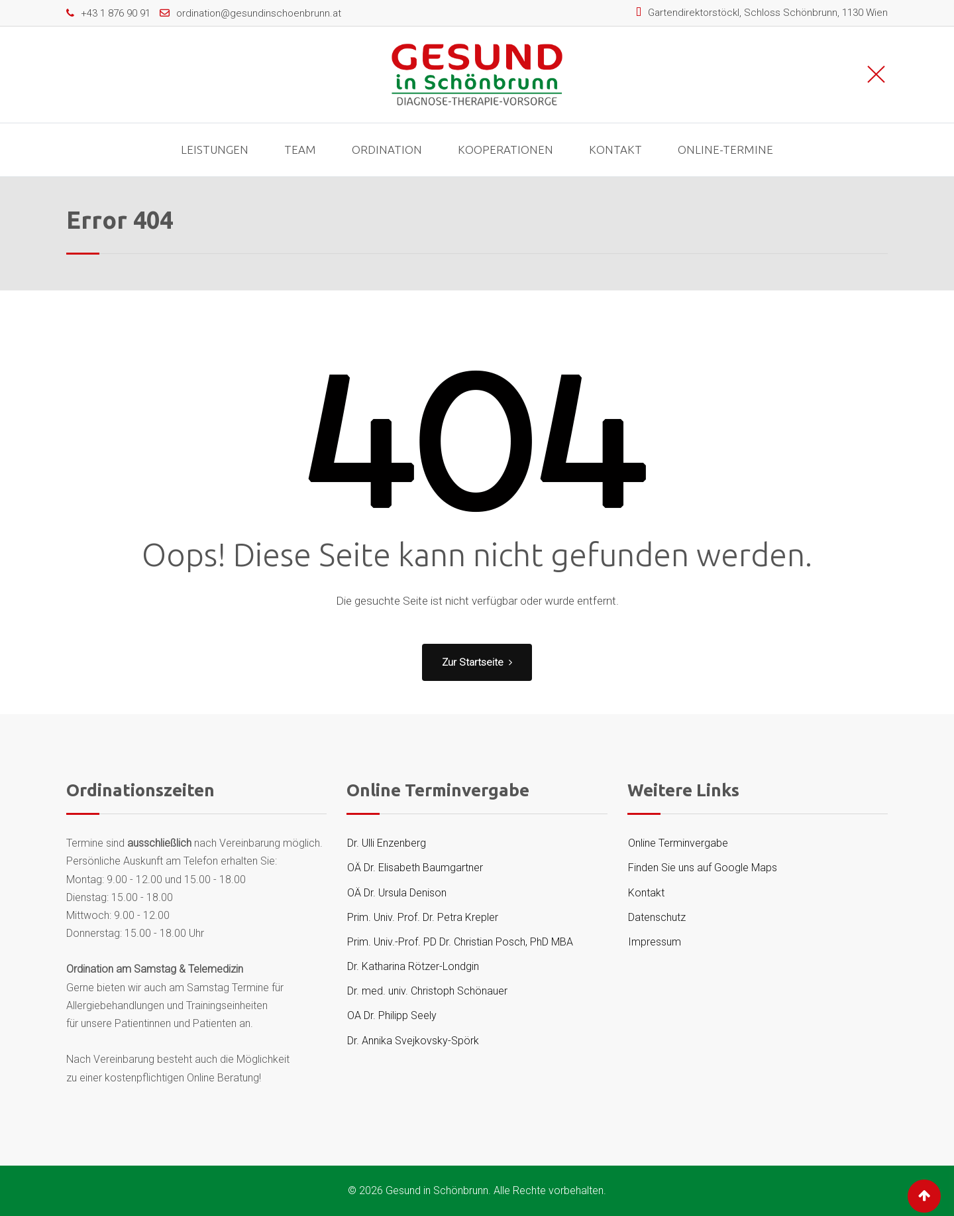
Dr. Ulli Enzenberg (386, 843)
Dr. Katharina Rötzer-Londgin (413, 966)
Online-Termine (725, 149)
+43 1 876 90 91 (115, 13)
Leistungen (214, 149)
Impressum (654, 942)
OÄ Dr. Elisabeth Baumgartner (415, 867)
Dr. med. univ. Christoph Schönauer (427, 991)
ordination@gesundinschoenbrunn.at (258, 13)
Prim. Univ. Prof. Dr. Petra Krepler (422, 917)
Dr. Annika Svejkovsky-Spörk (413, 1040)
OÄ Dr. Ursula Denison (397, 892)
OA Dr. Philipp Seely (392, 1015)
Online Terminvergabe (678, 843)
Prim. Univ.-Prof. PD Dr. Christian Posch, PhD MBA (460, 942)
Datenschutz (657, 917)
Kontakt (615, 149)
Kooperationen (505, 149)
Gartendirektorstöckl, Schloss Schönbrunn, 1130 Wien (768, 13)
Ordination (387, 149)
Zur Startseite (477, 662)
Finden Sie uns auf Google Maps (702, 867)
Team (300, 149)
